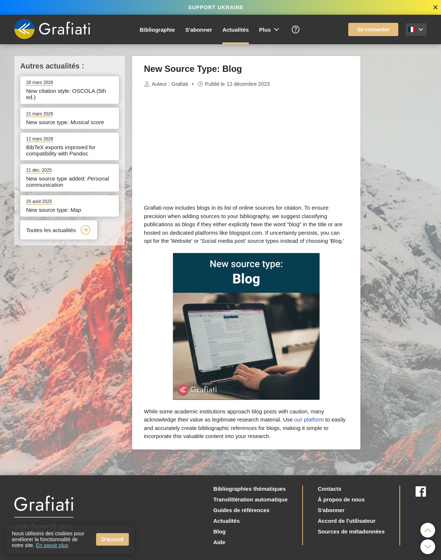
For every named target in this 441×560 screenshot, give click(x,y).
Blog (220, 531)
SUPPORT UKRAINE (215, 7)
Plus (269, 29)
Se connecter (373, 29)
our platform (309, 419)
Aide (220, 542)
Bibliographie (157, 30)
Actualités (235, 30)
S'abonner (198, 30)
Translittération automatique (251, 499)
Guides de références (242, 510)
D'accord (112, 539)
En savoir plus (52, 545)
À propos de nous (341, 499)
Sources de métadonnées (351, 531)
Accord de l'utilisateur (346, 521)
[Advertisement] (397, 166)
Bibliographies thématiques (250, 489)
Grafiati (180, 84)
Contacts (329, 489)
